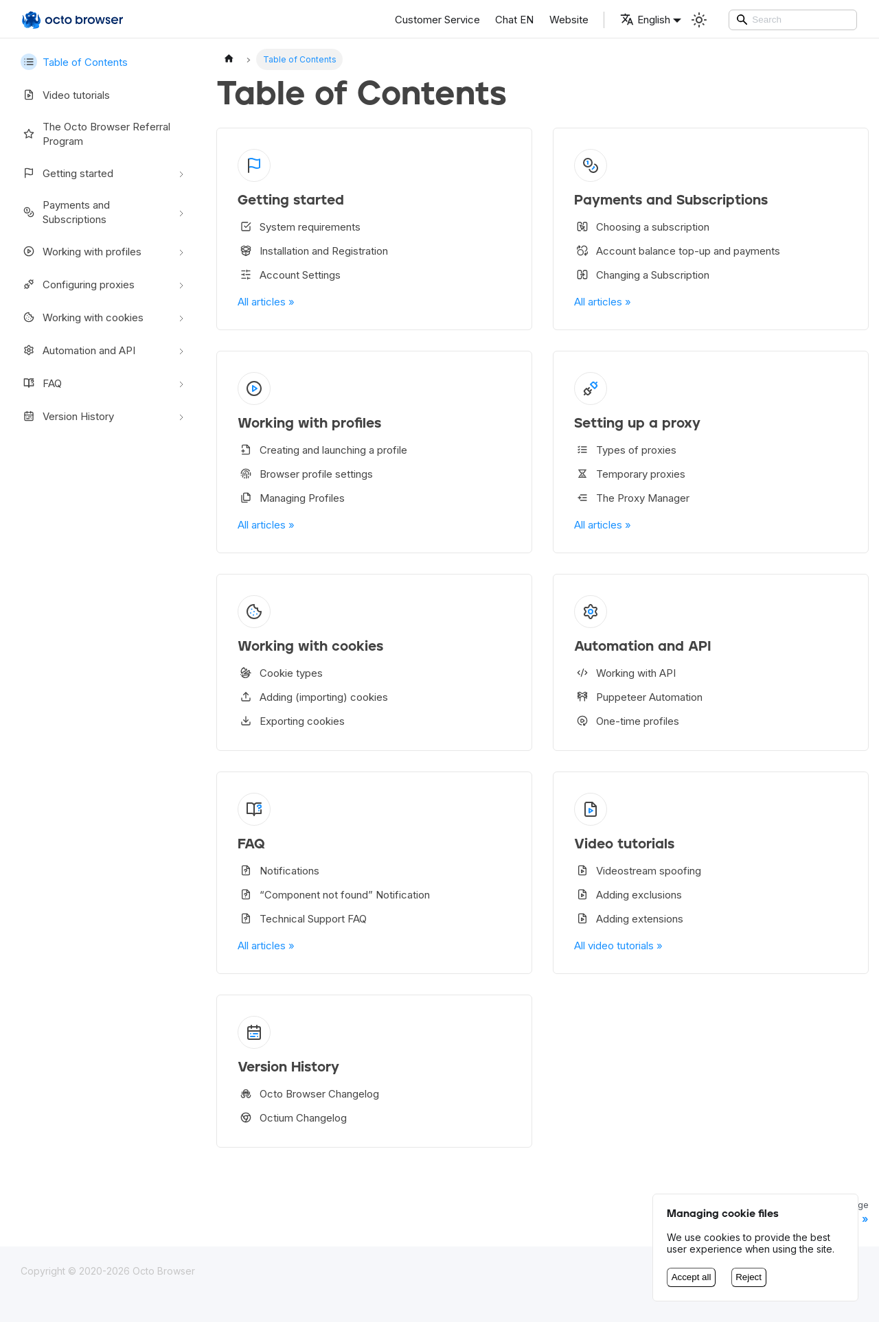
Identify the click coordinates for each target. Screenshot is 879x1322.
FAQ (41, 383)
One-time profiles (626, 720)
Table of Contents (74, 62)
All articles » (266, 301)
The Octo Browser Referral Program (95, 134)
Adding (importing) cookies (313, 696)
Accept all (691, 1277)
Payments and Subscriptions (65, 212)
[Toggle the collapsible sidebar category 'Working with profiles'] (181, 251)
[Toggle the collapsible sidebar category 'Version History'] (181, 415)
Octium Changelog (292, 1117)
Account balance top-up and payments (677, 250)
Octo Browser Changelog (308, 1093)
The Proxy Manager (631, 497)
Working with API (625, 672)
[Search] (793, 20)
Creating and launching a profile (322, 449)
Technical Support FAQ (302, 918)
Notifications (278, 870)
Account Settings (289, 274)
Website (569, 19)
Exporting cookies (291, 720)
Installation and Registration (313, 250)
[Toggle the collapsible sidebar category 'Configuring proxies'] (181, 284)
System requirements (299, 226)
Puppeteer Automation (638, 696)
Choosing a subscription (641, 226)
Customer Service (437, 19)
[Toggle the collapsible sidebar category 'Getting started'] (181, 172)
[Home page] (228, 59)
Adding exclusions (628, 894)
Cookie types (280, 672)
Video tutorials (65, 94)
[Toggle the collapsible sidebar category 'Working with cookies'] (181, 317)
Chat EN (514, 19)
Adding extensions (628, 918)
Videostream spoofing (637, 870)
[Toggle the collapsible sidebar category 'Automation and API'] (181, 350)
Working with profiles (81, 251)
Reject (748, 1277)
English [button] (645, 19)
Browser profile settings (305, 473)
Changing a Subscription (641, 274)
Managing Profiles (291, 497)
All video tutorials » (618, 945)
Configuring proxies (78, 284)
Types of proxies (625, 449)
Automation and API (78, 350)
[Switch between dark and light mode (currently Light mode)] (699, 20)
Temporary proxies (629, 473)
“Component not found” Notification (334, 894)
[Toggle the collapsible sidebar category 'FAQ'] (181, 383)
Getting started (67, 173)
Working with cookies (82, 317)
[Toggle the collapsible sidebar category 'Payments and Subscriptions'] (181, 212)
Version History (67, 416)
